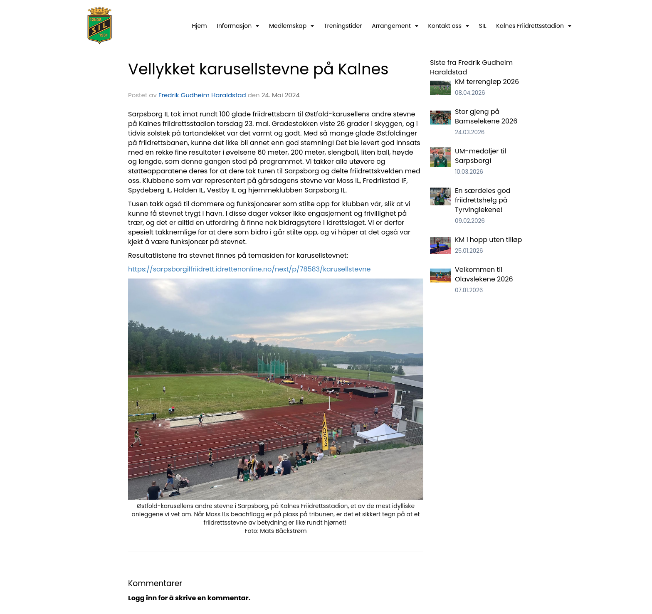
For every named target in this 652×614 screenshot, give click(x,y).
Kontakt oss (448, 26)
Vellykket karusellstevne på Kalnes (258, 69)
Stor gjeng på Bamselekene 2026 (486, 116)
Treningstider (343, 26)
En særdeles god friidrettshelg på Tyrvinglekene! (483, 200)
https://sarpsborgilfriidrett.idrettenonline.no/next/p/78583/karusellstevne (249, 269)
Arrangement (395, 26)
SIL (483, 26)
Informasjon (238, 26)
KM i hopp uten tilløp (488, 239)
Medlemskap (291, 26)
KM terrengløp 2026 (487, 81)
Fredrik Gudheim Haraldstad (202, 95)
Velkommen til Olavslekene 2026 (484, 274)
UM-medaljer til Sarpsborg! (480, 155)
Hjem (199, 26)
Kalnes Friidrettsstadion (533, 26)
